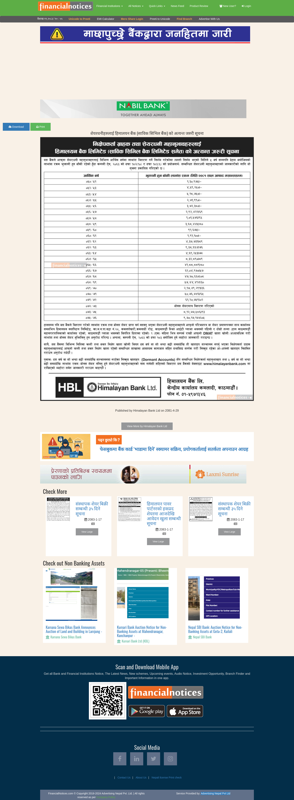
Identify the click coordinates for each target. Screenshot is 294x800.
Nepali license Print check (167, 777)
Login (246, 5)
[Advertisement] (145, 71)
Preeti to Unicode (160, 18)
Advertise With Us (209, 18)
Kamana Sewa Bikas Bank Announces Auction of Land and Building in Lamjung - (74, 629)
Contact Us (124, 777)
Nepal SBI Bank (202, 636)
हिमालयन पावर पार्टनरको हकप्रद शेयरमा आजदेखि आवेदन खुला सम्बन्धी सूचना (164, 513)
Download (16, 126)
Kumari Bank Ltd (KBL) (135, 641)
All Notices (135, 5)
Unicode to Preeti (79, 18)
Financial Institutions (109, 5)
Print (40, 126)
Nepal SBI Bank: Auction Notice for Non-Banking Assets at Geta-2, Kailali (215, 629)
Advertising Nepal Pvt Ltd (215, 793)
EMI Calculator (105, 18)
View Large (87, 532)
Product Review (199, 5)
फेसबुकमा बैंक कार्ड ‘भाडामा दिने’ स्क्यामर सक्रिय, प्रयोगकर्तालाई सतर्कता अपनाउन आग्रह (174, 448)
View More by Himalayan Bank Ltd (147, 426)
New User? (228, 5)
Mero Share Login (132, 18)
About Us (141, 777)
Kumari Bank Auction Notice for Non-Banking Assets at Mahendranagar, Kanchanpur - (142, 631)
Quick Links (157, 5)
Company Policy (105, 797)
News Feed (177, 5)
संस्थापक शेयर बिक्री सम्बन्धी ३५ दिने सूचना (92, 508)
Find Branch (184, 18)
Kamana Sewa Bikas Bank (65, 636)
